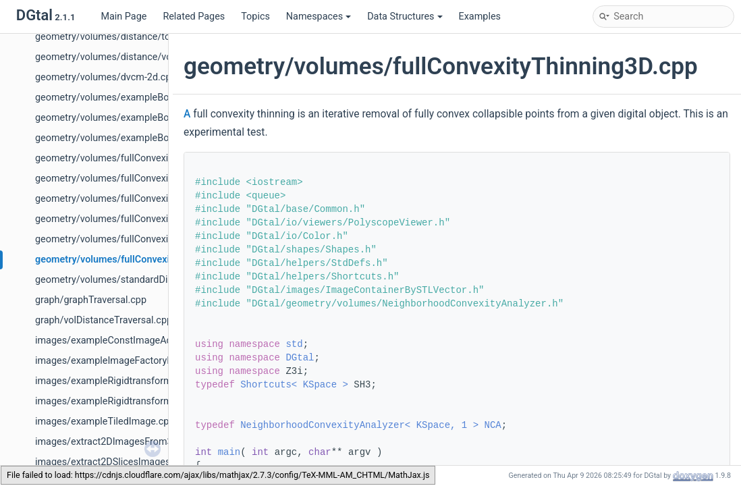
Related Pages (194, 16)
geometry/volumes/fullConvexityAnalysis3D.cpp (138, 158)
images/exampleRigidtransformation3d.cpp (129, 401)
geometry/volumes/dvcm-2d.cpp (106, 77)
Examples (480, 16)
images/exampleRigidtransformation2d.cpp (129, 381)
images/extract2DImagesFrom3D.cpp (116, 442)
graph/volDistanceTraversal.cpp (103, 320)
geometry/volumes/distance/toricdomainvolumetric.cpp (156, 37)
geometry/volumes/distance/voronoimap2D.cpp (139, 57)
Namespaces (318, 16)
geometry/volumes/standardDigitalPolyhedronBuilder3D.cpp (165, 280)
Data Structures (404, 16)
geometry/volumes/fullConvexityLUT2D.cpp (129, 199)
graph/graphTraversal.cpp (90, 300)
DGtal (299, 357)
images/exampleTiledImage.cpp (104, 421)
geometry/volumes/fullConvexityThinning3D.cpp (140, 259)
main (229, 452)
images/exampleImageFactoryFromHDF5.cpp (133, 361)
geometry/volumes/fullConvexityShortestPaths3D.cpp (151, 219)
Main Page (123, 16)
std (293, 344)
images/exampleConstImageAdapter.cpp (123, 340)
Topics (255, 16)
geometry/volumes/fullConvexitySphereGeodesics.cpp (152, 239)
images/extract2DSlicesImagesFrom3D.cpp (129, 462)
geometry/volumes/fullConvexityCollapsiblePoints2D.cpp (158, 178)
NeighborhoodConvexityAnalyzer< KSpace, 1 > (359, 425)
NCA (492, 425)
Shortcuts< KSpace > (294, 384)
